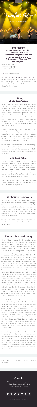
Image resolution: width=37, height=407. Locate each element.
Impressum (25, 399)
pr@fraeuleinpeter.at (21, 386)
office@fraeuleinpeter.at (13, 73)
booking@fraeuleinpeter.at (21, 384)
